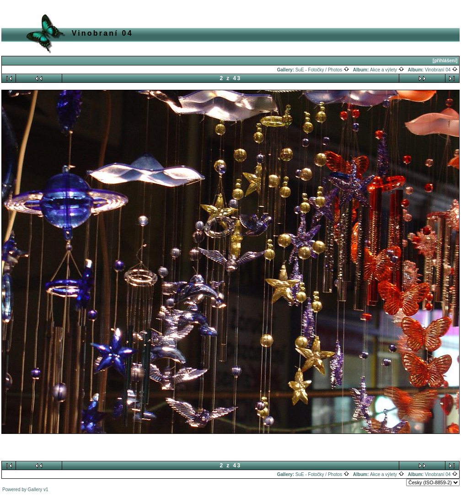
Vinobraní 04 (441, 69)
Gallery (35, 489)
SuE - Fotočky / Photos (322, 69)
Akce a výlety (387, 69)
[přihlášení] (445, 60)
